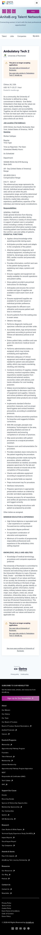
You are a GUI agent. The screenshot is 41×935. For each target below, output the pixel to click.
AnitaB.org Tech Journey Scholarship (16, 860)
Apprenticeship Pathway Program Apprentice (17, 768)
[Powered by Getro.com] (20, 668)
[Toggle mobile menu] (37, 3)
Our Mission (6, 710)
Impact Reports (8, 837)
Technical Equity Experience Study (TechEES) (18, 833)
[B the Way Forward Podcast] (28, 928)
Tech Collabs (7, 780)
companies (21, 36)
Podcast (6, 879)
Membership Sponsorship (12, 807)
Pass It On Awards (9, 856)
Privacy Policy (6, 903)
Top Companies (8, 845)
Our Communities (8, 811)
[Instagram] (4, 11)
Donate (4, 795)
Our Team (5, 718)
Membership (7, 760)
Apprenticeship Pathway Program (13, 748)
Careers (6, 734)
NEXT (4, 772)
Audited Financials (9, 730)
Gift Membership (9, 819)
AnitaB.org (30, 922)
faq (33, 11)
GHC (5, 784)
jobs (12, 36)
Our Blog (6, 874)
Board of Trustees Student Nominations (17, 726)
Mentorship (7, 744)
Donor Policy (6, 916)
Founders (5, 752)
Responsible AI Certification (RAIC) (13, 776)
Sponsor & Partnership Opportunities (14, 803)
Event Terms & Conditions (11, 911)
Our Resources (8, 871)
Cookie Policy (6, 908)
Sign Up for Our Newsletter (20, 698)
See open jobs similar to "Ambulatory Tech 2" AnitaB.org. (21, 74)
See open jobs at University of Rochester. (19, 69)
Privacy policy (15, 674)
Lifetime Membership (9, 764)
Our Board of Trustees (9, 722)
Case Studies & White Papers (13, 829)
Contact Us (7, 889)
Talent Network (8, 756)
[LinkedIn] (13, 11)
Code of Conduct (7, 913)
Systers (6, 815)
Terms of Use (6, 906)
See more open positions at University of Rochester (20, 650)
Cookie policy (25, 674)
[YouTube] (20, 928)
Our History (6, 714)
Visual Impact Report (9, 841)
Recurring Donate (8, 799)
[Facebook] (9, 11)
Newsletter (7, 893)
